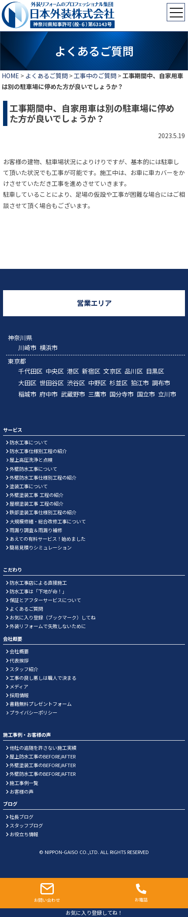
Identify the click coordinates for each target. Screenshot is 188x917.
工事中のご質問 (95, 75)
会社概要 (19, 651)
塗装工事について (29, 486)
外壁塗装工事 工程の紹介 (36, 494)
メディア (19, 686)
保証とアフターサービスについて (45, 599)
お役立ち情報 (24, 834)
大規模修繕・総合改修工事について (48, 521)
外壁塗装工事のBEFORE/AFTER (43, 764)
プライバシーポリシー (33, 712)
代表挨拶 (19, 660)
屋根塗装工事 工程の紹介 (36, 503)
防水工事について (29, 442)
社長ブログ (21, 816)
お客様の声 (21, 791)
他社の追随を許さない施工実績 (43, 747)
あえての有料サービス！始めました (48, 538)
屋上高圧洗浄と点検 (31, 459)
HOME (10, 75)
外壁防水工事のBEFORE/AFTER (43, 773)
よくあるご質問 (46, 75)
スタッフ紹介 (24, 668)
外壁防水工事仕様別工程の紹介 (43, 477)
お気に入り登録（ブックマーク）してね (53, 617)
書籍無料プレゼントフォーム (41, 703)
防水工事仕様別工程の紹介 (38, 450)
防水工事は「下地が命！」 (38, 591)
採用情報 (19, 695)
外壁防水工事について (33, 468)
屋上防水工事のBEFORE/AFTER (43, 756)
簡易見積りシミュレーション (41, 547)
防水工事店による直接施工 (38, 582)
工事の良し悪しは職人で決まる (43, 677)
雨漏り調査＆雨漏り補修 (36, 529)
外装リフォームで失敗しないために (48, 625)
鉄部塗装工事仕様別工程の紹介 (43, 512)
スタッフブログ (26, 825)
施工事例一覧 (24, 782)
